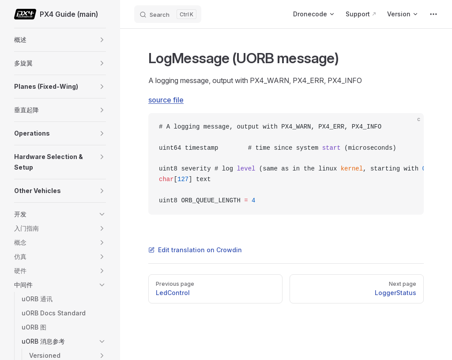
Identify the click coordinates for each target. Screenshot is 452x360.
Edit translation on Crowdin (195, 250)
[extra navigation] (433, 14)
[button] (102, 40)
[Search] (167, 14)
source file (166, 99)
